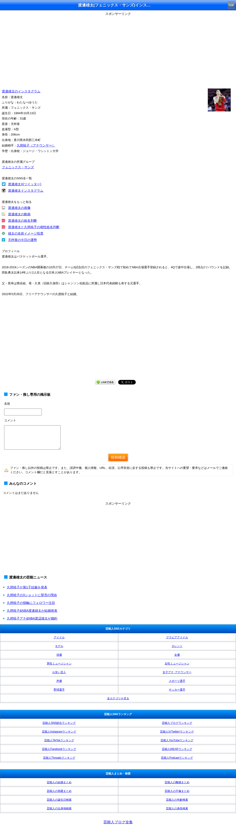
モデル (59, 646)
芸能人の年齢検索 (177, 799)
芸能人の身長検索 (177, 808)
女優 (177, 654)
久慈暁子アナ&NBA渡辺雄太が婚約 (32, 618)
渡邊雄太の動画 (19, 214)
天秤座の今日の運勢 (22, 240)
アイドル (59, 637)
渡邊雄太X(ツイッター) (24, 184)
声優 (59, 681)
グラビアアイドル (177, 637)
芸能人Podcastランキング (177, 757)
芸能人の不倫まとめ (177, 791)
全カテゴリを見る (118, 698)
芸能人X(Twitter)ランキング (177, 731)
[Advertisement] (118, 49)
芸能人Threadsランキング (59, 757)
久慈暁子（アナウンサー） (36, 145)
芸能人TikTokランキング (59, 740)
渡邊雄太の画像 (19, 208)
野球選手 (59, 689)
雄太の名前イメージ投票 (25, 233)
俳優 (59, 654)
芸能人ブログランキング (177, 723)
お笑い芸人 (59, 672)
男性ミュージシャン (59, 663)
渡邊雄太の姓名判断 (22, 220)
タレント (177, 646)
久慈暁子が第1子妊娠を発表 (27, 587)
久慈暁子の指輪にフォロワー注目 (31, 603)
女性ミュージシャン (177, 663)
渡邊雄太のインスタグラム (21, 91)
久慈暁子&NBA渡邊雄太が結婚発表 (32, 610)
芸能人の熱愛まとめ (59, 791)
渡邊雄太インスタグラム (25, 190)
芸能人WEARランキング (177, 749)
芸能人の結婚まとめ (59, 782)
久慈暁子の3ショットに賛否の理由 (32, 595)
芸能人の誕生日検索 (59, 799)
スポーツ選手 (177, 681)
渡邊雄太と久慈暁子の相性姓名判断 (33, 227)
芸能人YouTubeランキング (177, 740)
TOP (231, 5)
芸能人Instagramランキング (59, 731)
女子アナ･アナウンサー (177, 672)
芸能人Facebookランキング (59, 749)
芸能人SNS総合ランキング (59, 723)
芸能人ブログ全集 (118, 822)
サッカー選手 (177, 689)
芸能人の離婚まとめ (177, 782)
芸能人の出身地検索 (59, 808)
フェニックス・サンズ (18, 167)
